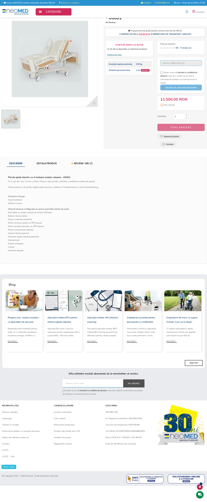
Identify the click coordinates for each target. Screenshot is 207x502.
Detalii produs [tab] (47, 179)
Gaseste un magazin (69, 2)
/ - (183, 64)
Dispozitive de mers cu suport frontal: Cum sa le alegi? (182, 336)
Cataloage (7, 434)
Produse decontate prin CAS (67, 447)
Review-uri (82, 179)
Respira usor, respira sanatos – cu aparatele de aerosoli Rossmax (24, 336)
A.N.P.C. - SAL (8, 472)
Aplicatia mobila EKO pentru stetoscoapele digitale (62, 336)
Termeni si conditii (10, 441)
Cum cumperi (60, 434)
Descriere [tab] (15, 179)
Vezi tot (193, 379)
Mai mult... (13, 357)
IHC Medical (111, 38)
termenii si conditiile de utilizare (93, 407)
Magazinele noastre (63, 460)
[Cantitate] (179, 133)
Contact (146, 2)
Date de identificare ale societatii (121, 460)
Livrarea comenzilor (63, 428)
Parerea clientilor (10, 428)
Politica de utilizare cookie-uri (15, 453)
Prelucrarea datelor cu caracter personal (21, 447)
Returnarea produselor (64, 441)
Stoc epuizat (181, 143)
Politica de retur (114, 71)
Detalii (145, 86)
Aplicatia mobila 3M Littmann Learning (102, 336)
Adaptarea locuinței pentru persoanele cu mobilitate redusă (141, 336)
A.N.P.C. (5, 466)
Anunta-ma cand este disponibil (181, 103)
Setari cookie (9, 483)
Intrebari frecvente (62, 453)
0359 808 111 (162, 2)
